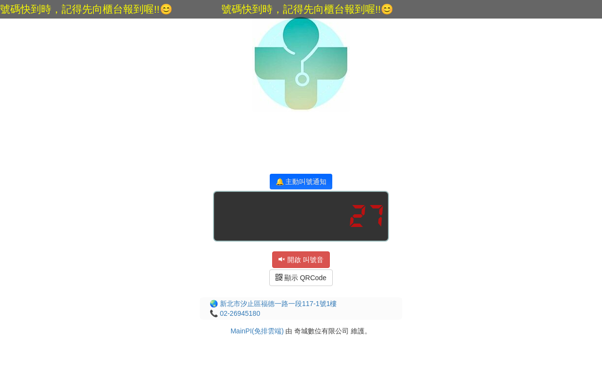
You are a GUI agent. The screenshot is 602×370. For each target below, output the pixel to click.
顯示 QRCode (301, 278)
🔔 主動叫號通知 (301, 181)
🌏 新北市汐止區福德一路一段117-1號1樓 (273, 304)
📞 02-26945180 (235, 313)
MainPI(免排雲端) (257, 331)
